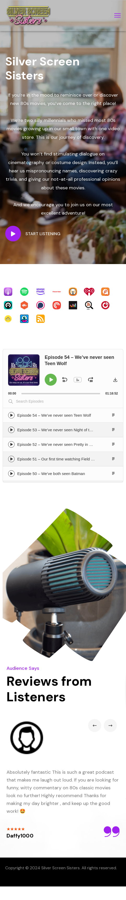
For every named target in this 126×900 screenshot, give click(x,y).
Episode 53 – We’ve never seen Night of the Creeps (62, 430)
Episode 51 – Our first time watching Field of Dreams (63, 459)
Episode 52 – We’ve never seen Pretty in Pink (57, 444)
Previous (94, 725)
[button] (115, 379)
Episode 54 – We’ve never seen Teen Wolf (54, 415)
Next (110, 725)
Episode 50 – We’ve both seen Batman (51, 473)
